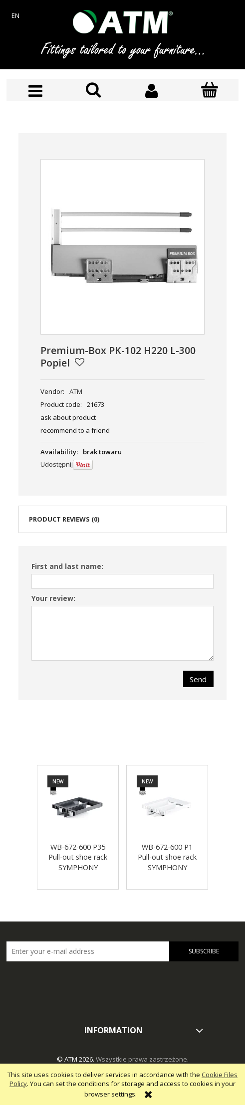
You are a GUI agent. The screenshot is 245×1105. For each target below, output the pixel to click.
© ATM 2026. (76, 1059)
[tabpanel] (122, 623)
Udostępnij (56, 464)
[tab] (122, 519)
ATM (75, 391)
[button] (35, 91)
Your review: (53, 598)
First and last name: (67, 566)
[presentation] (76, 982)
